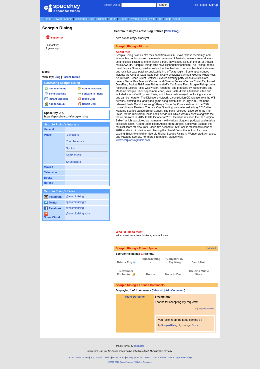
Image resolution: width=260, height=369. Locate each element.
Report (195, 325)
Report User (87, 104)
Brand (99, 357)
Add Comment (174, 290)
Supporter (54, 37)
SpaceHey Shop (184, 357)
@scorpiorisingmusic (78, 213)
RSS (114, 357)
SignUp (213, 4)
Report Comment (204, 309)
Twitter (50, 202)
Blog (91, 18)
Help (195, 4)
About (176, 18)
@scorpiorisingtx (76, 196)
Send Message (55, 93)
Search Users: (112, 4)
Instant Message (56, 98)
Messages (80, 18)
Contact (147, 357)
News (78, 357)
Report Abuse (159, 357)
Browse (57, 18)
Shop (167, 18)
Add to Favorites (90, 88)
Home (47, 18)
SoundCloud (52, 216)
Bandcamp (73, 134)
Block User (86, 98)
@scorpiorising (75, 208)
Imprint (138, 357)
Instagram (53, 196)
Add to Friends (55, 88)
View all (158, 290)
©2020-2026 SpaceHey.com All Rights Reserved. (130, 362)
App (160, 18)
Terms (122, 357)
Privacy (129, 357)
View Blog (171, 31)
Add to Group (54, 104)
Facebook (52, 208)
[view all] (212, 248)
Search (163, 4)
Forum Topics (71, 77)
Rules (86, 357)
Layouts (134, 18)
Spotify (70, 148)
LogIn (203, 4)
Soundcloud (73, 161)
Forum (112, 18)
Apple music (74, 155)
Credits (107, 357)
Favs (144, 18)
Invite (152, 18)
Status (171, 357)
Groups (122, 18)
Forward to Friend (90, 93)
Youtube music (75, 141)
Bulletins (101, 18)
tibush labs (139, 346)
